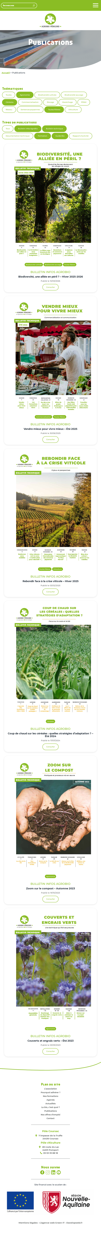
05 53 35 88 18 (50, 1153)
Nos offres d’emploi (50, 1114)
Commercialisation (30, 102)
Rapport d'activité (81, 136)
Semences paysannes (30, 110)
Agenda (51, 1100)
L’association (50, 1089)
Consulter (50, 287)
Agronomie (25, 95)
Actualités (50, 1103)
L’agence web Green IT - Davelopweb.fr (61, 1222)
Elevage (50, 102)
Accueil (6, 72)
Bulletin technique (54, 129)
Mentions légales (28, 1222)
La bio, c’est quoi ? (50, 1107)
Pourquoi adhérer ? (50, 1092)
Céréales (9, 102)
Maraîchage (67, 102)
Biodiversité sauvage (74, 95)
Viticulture (73, 110)
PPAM (83, 102)
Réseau (9, 110)
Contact (50, 1118)
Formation (42, 136)
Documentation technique (18, 136)
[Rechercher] (34, 5)
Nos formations (50, 1096)
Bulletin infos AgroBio (28, 129)
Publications (50, 1111)
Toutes (8, 95)
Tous (8, 129)
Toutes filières (54, 110)
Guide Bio (60, 136)
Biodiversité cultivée (47, 95)
